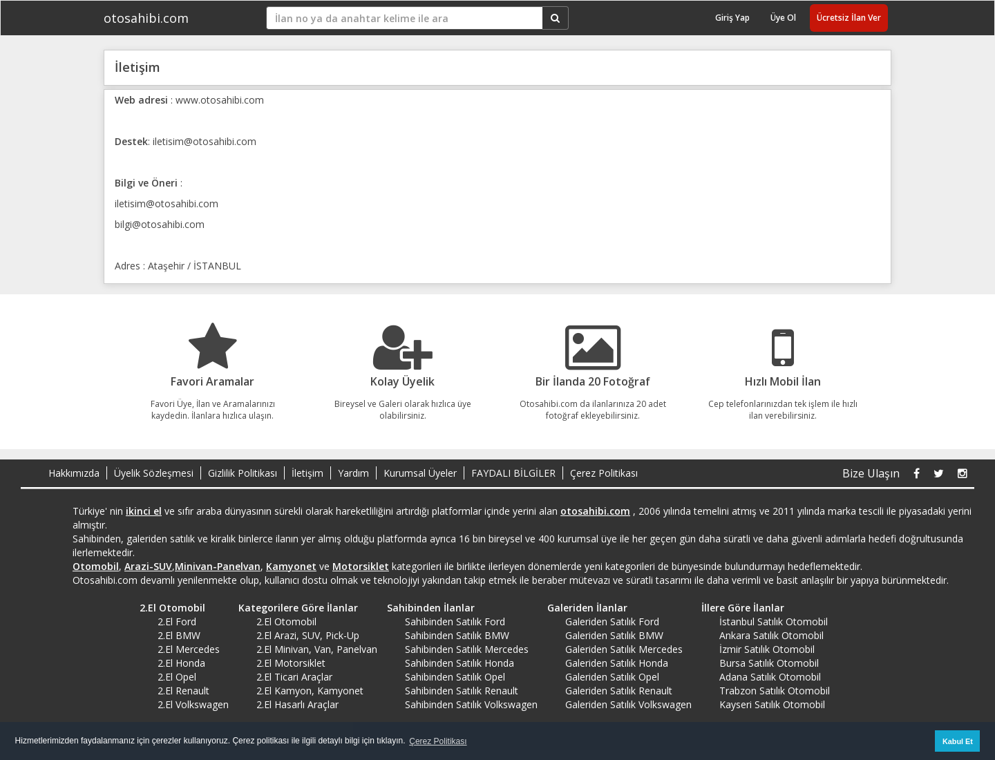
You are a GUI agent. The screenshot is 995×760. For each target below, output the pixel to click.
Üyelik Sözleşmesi (153, 472)
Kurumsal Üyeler (420, 472)
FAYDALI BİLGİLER (513, 472)
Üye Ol (783, 17)
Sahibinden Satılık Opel (455, 676)
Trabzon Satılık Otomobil (774, 690)
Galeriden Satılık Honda (616, 662)
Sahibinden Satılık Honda (459, 662)
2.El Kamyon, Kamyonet (309, 690)
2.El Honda (181, 662)
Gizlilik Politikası (242, 472)
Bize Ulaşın (871, 473)
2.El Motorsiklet (290, 662)
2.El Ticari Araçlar (294, 676)
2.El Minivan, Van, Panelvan (316, 649)
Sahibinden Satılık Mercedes (467, 649)
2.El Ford (177, 621)
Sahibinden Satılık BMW (457, 635)
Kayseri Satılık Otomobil (772, 704)
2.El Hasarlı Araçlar (297, 704)
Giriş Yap (732, 17)
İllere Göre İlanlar (738, 607)
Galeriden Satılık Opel (612, 676)
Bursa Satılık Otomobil (769, 662)
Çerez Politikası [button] (437, 741)
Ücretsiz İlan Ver (849, 17)
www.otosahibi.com (220, 99)
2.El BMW (179, 635)
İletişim (307, 472)
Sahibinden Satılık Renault (461, 690)
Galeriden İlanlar (582, 607)
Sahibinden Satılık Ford (455, 621)
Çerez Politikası (604, 472)
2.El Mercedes (189, 649)
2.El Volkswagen (193, 704)
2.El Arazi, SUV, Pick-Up (307, 635)
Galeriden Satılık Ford (612, 621)
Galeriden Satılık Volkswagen (628, 704)
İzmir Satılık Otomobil (767, 649)
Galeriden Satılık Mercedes (624, 649)
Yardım (353, 472)
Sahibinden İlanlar (426, 607)
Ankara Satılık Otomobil (771, 635)
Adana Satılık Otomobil (770, 676)
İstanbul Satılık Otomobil (773, 621)
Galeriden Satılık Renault (618, 690)
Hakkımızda (74, 472)
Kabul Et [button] (957, 741)
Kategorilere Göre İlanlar (293, 607)
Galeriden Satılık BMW (614, 635)
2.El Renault (183, 690)
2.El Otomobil (167, 607)
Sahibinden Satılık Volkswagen (471, 704)
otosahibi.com (146, 18)
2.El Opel (177, 676)
